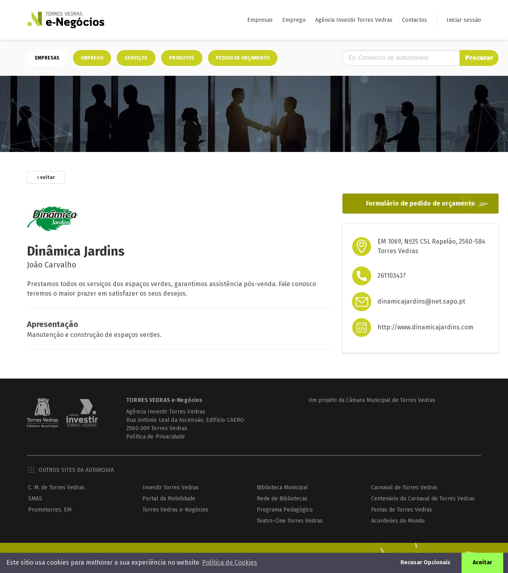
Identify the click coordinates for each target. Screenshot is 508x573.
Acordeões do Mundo (398, 521)
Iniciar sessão (463, 20)
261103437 (385, 276)
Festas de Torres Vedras (402, 510)
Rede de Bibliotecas (282, 499)
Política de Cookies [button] (229, 562)
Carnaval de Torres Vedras (404, 488)
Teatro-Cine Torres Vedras (290, 521)
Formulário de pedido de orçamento (408, 204)
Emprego (294, 20)
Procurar (463, 58)
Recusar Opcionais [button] (430, 562)
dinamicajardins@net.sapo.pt (415, 302)
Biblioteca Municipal (282, 488)
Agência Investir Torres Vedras (354, 20)
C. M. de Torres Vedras (56, 488)
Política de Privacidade (149, 437)
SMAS (35, 499)
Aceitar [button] (487, 562)
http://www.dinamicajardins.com (419, 327)
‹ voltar (46, 178)
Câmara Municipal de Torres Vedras (387, 400)
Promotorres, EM (49, 510)
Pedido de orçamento (242, 58)
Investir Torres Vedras (170, 488)
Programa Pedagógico (285, 510)
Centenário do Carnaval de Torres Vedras (423, 499)
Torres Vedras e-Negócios (175, 510)
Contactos (414, 20)
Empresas (260, 20)
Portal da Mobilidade (168, 499)
